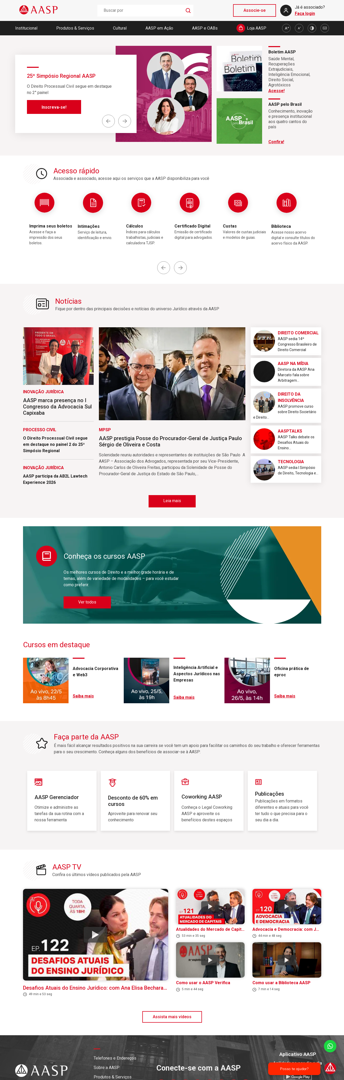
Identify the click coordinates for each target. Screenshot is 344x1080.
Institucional (26, 28)
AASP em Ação (159, 28)
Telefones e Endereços (115, 1058)
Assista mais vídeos (172, 1016)
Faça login (305, 13)
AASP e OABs (205, 28)
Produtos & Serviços (75, 28)
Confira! (276, 141)
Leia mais (172, 500)
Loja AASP (256, 28)
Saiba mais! (53, 113)
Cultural (120, 28)
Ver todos (87, 602)
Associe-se (255, 10)
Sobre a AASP (107, 1067)
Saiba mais (83, 696)
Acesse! (276, 90)
